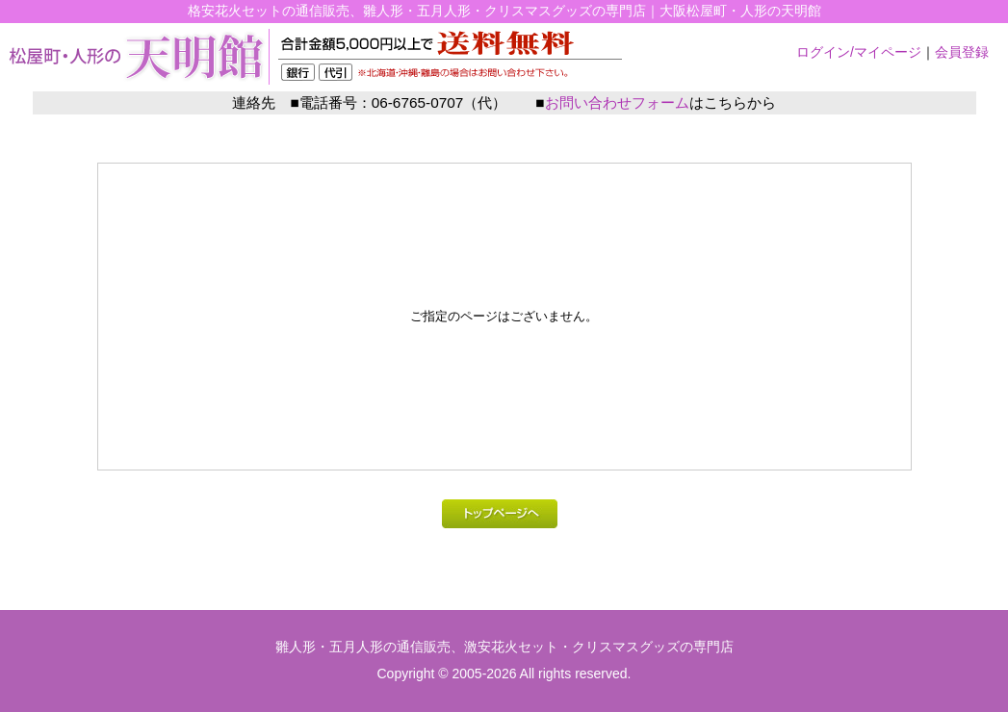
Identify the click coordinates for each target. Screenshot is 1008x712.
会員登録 (962, 52)
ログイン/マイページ (858, 52)
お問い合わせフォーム (617, 102)
